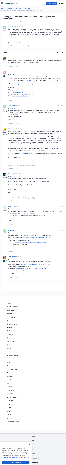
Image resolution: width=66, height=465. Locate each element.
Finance (9, 348)
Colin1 (9, 206)
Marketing (10, 334)
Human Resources (12, 341)
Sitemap (33, 445)
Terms (33, 453)
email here (27, 218)
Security (33, 436)
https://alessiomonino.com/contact (24, 85)
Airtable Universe (12, 397)
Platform (9, 303)
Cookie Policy (23, 459)
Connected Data (12, 324)
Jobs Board (27, 9)
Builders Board (18, 9)
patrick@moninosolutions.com (20, 96)
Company (10, 401)
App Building (11, 317)
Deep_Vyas (11, 174)
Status (9, 415)
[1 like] (14, 43)
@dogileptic (12, 74)
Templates (10, 394)
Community (9, 9)
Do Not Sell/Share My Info (33, 458)
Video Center (11, 362)
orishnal (10, 58)
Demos (9, 366)
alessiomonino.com (18, 92)
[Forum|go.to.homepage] (12, 3)
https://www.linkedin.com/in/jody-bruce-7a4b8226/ (36, 237)
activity (51, 148)
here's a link (24, 153)
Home (3, 9)
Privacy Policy (5, 464)
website (29, 80)
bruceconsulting (12, 256)
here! (48, 150)
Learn (8, 352)
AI (7, 321)
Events (9, 359)
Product (9, 331)
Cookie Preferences (33, 462)
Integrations (10, 310)
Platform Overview (12, 306)
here (16, 114)
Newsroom (10, 418)
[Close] (29, 451)
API (33, 440)
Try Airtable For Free (13, 422)
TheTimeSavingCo (13, 129)
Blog (8, 411)
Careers (9, 408)
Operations (10, 338)
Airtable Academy (12, 355)
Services (9, 383)
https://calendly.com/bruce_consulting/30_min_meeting (30, 242)
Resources (10, 376)
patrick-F (10, 72)
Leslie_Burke (11, 105)
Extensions (10, 314)
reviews (13, 150)
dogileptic (10, 26)
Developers (10, 387)
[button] (2, 3)
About (9, 404)
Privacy (33, 449)
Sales (8, 345)
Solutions (10, 327)
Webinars (10, 373)
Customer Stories (12, 369)
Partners (9, 380)
